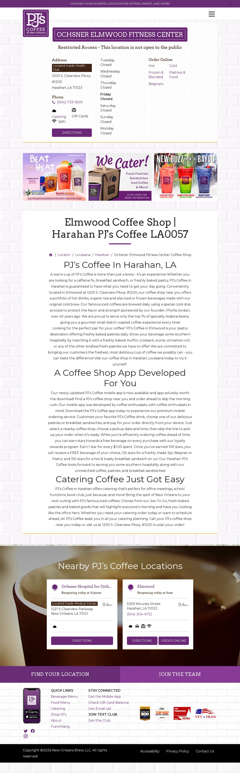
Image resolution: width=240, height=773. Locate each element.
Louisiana (82, 255)
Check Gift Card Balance (108, 703)
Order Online (173, 641)
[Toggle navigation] (211, 14)
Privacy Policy (177, 751)
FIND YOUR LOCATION (60, 674)
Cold (173, 66)
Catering (58, 709)
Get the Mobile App (104, 697)
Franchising (60, 726)
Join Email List (99, 709)
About (56, 720)
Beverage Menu (64, 697)
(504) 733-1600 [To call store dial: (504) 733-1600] (70, 102)
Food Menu (60, 703)
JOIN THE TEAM (180, 674)
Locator (64, 255)
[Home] (51, 255)
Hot (152, 66)
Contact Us (205, 751)
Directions (82, 641)
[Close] (230, 4)
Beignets (156, 84)
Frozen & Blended (156, 74)
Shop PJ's (58, 714)
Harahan (102, 255)
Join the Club (99, 720)
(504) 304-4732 (139, 614)
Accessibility (150, 751)
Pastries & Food (177, 74)
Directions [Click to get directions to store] (72, 133)
